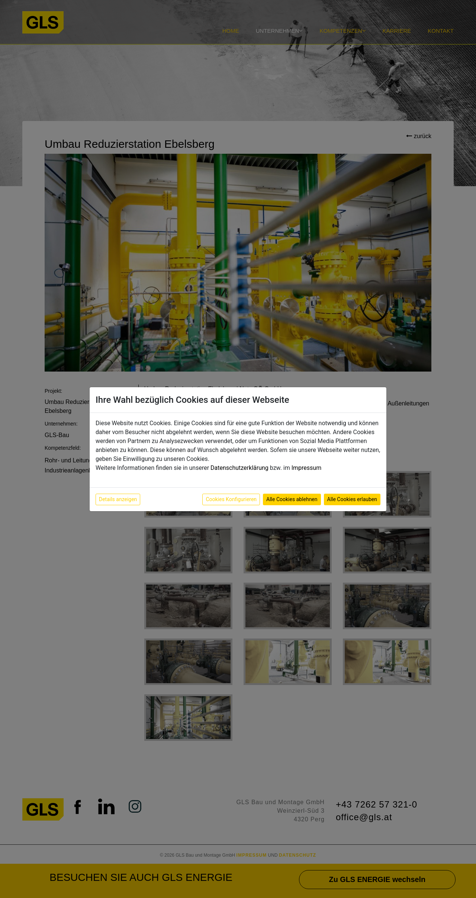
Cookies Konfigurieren (231, 499)
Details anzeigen (118, 499)
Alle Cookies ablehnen (291, 499)
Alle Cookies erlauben (352, 499)
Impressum (307, 467)
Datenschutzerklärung (239, 467)
